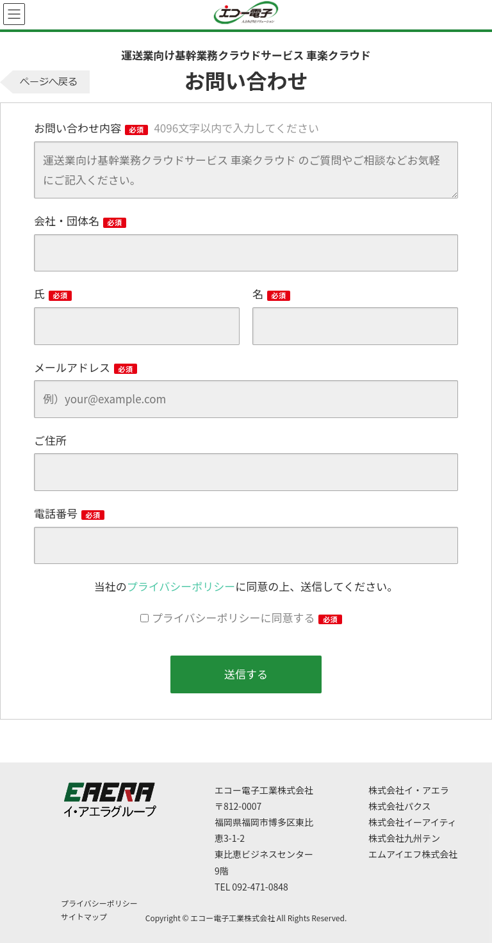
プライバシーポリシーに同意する (247, 617)
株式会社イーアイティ (412, 822)
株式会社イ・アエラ (408, 790)
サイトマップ (84, 916)
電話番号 (69, 513)
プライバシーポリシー (181, 586)
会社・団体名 (80, 221)
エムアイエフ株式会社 (412, 854)
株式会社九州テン (404, 838)
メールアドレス (85, 367)
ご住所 (50, 440)
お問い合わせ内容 (176, 128)
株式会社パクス (399, 806)
